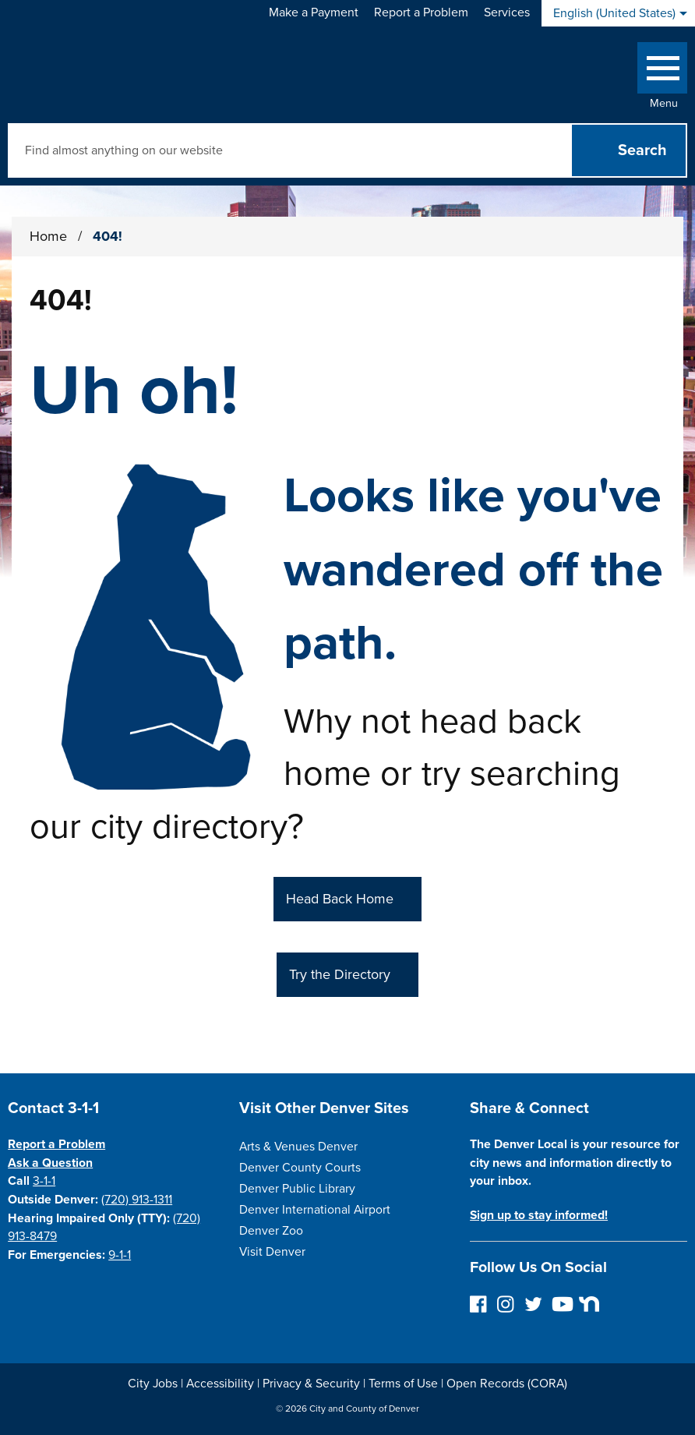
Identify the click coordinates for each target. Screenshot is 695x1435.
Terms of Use (403, 1384)
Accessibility (220, 1384)
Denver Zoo (271, 1231)
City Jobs (153, 1384)
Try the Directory (339, 974)
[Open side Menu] (662, 71)
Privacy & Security (311, 1384)
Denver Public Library (297, 1189)
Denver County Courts (300, 1168)
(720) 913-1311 (136, 1200)
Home (48, 236)
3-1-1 (44, 1181)
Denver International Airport (314, 1210)
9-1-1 (119, 1255)
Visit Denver (272, 1252)
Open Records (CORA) (506, 1384)
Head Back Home (339, 898)
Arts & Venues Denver (298, 1147)
